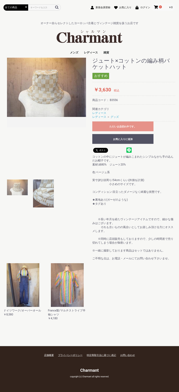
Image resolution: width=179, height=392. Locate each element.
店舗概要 (49, 355)
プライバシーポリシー (70, 355)
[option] (46, 93)
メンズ (74, 52)
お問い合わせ (127, 355)
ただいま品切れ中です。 (122, 126)
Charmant (89, 370)
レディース (91, 52)
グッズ (114, 116)
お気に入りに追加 (123, 139)
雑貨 (106, 52)
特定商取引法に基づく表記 (101, 355)
